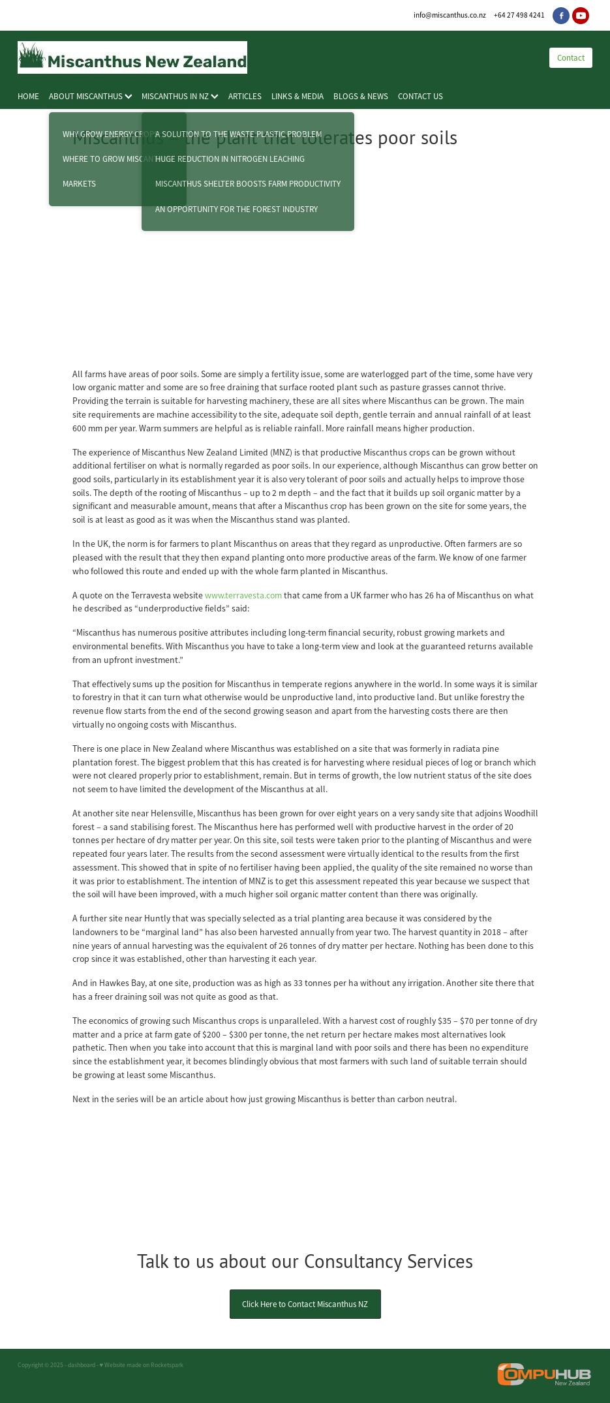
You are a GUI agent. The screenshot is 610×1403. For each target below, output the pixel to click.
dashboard (81, 1365)
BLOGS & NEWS (360, 96)
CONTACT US (420, 96)
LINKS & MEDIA (297, 96)
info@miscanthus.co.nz (450, 15)
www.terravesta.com (243, 595)
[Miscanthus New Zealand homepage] (270, 57)
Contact (571, 57)
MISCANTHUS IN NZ (180, 96)
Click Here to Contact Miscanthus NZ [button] (305, 1304)
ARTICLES (245, 96)
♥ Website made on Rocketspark (142, 1365)
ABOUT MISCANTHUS (90, 96)
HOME (28, 96)
